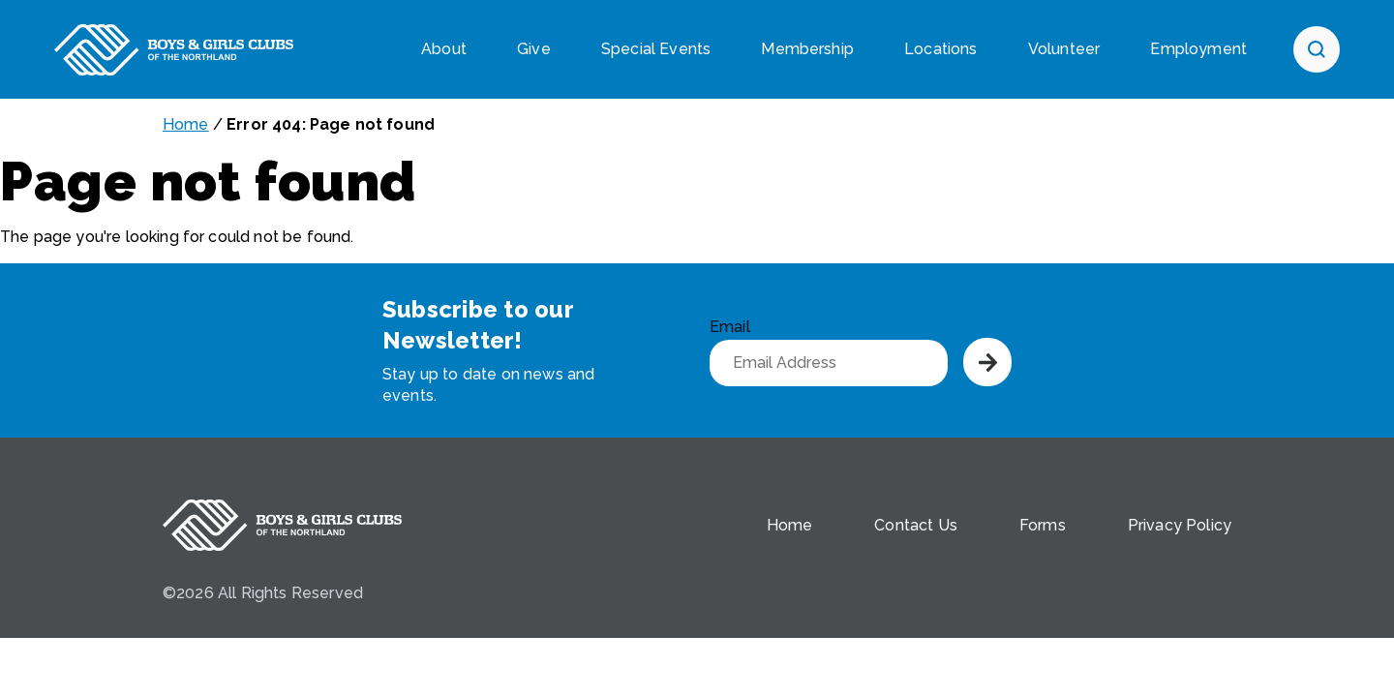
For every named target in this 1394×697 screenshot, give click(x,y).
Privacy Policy (1179, 525)
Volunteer (1064, 49)
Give (534, 49)
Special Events (656, 49)
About (444, 49)
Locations (940, 49)
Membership (807, 49)
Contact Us (915, 525)
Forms (1042, 525)
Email (730, 327)
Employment (1198, 49)
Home (186, 124)
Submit (987, 362)
